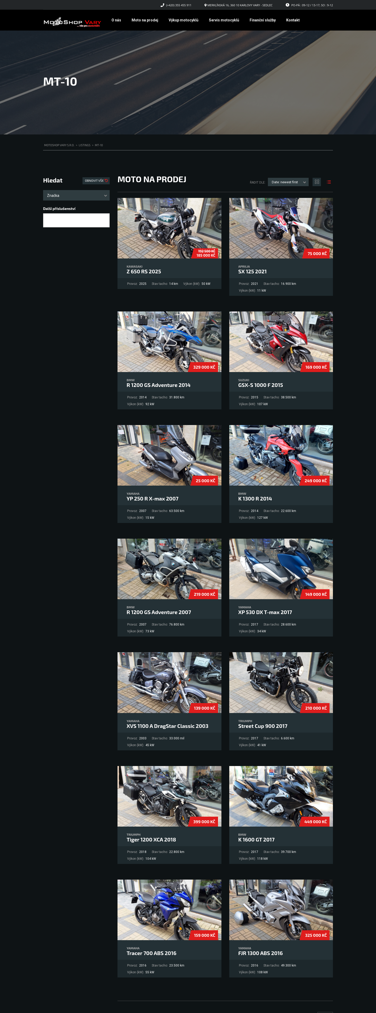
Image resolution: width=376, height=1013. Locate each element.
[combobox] (76, 195)
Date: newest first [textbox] (285, 182)
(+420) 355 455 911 (179, 5)
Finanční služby (263, 20)
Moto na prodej (145, 20)
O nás (116, 20)
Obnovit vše (94, 180)
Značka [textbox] (53, 195)
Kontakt (293, 20)
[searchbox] (49, 220)
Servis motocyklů (224, 20)
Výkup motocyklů (183, 20)
